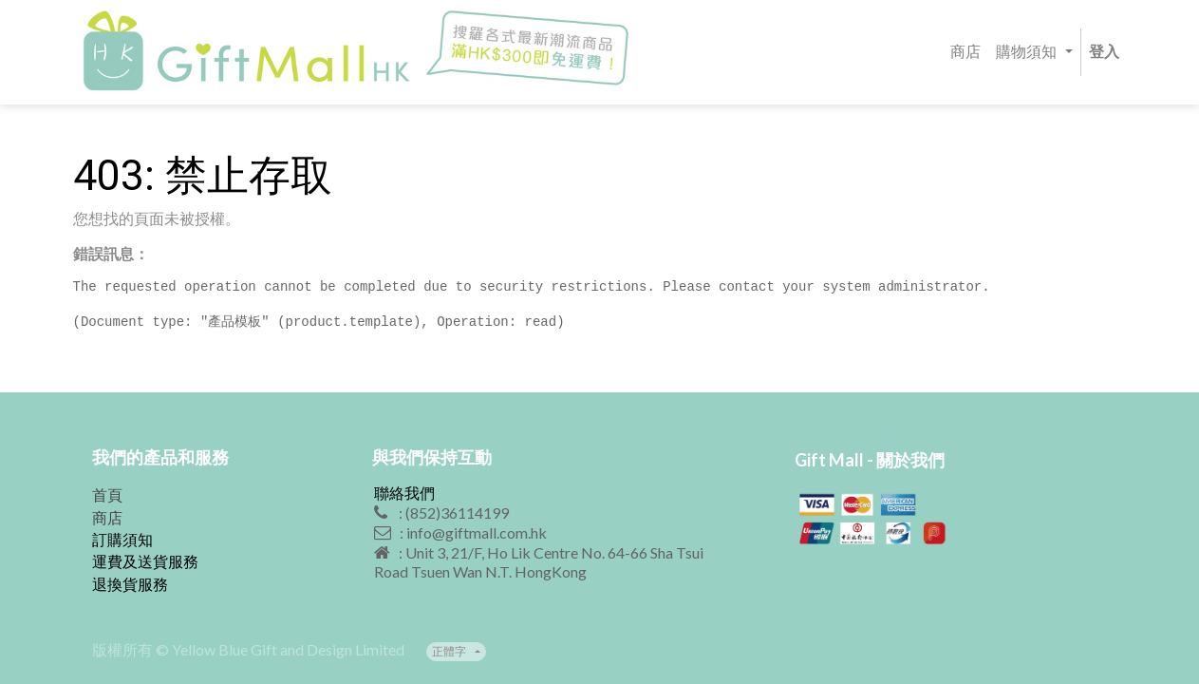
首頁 (107, 494)
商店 (107, 517)
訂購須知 (122, 539)
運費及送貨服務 (145, 561)
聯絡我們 (404, 493)
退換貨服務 (130, 584)
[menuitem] (965, 52)
